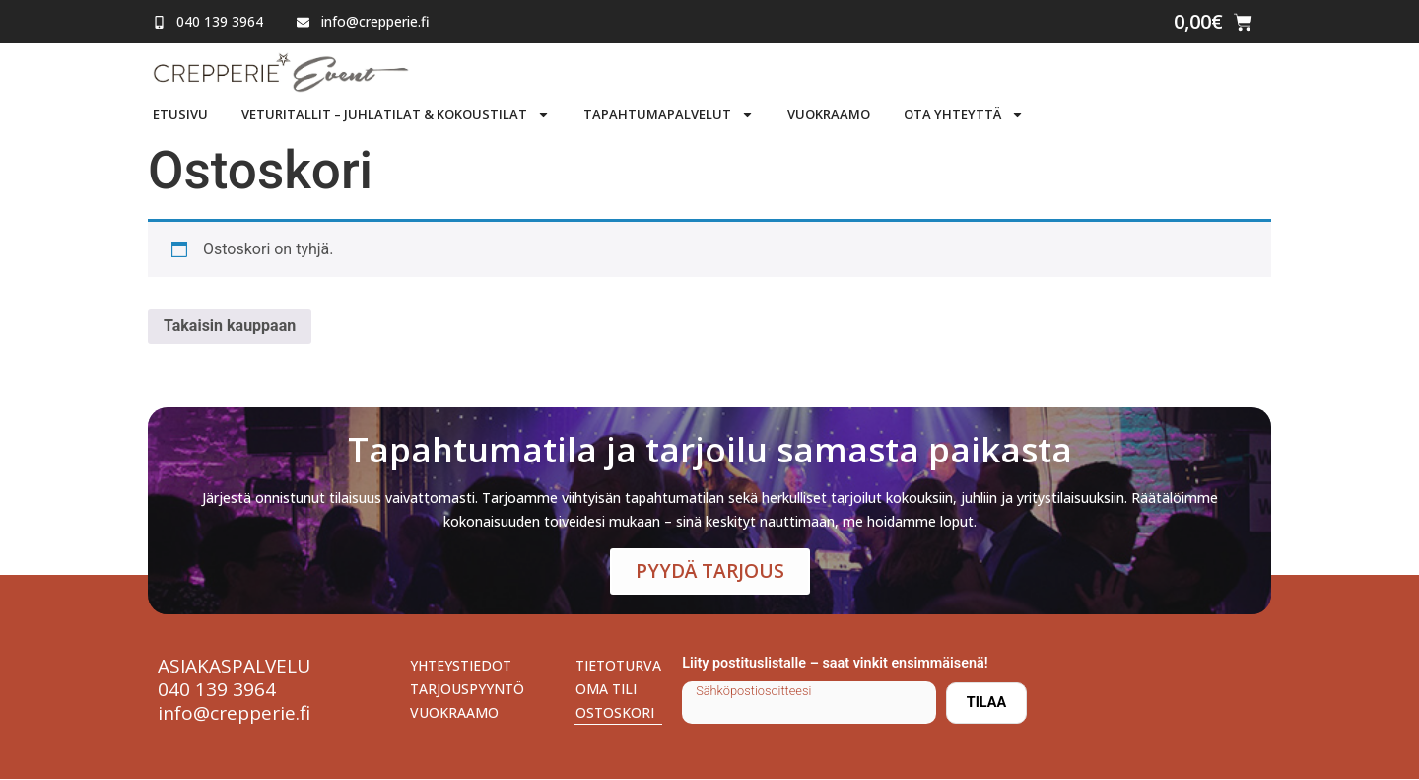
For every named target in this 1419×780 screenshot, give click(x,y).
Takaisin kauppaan (230, 326)
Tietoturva (618, 666)
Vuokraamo (828, 114)
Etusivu (180, 114)
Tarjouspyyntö (467, 689)
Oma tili (606, 689)
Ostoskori (614, 713)
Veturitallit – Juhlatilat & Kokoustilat (395, 115)
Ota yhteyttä (964, 115)
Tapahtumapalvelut (668, 115)
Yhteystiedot (460, 666)
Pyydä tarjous (710, 572)
